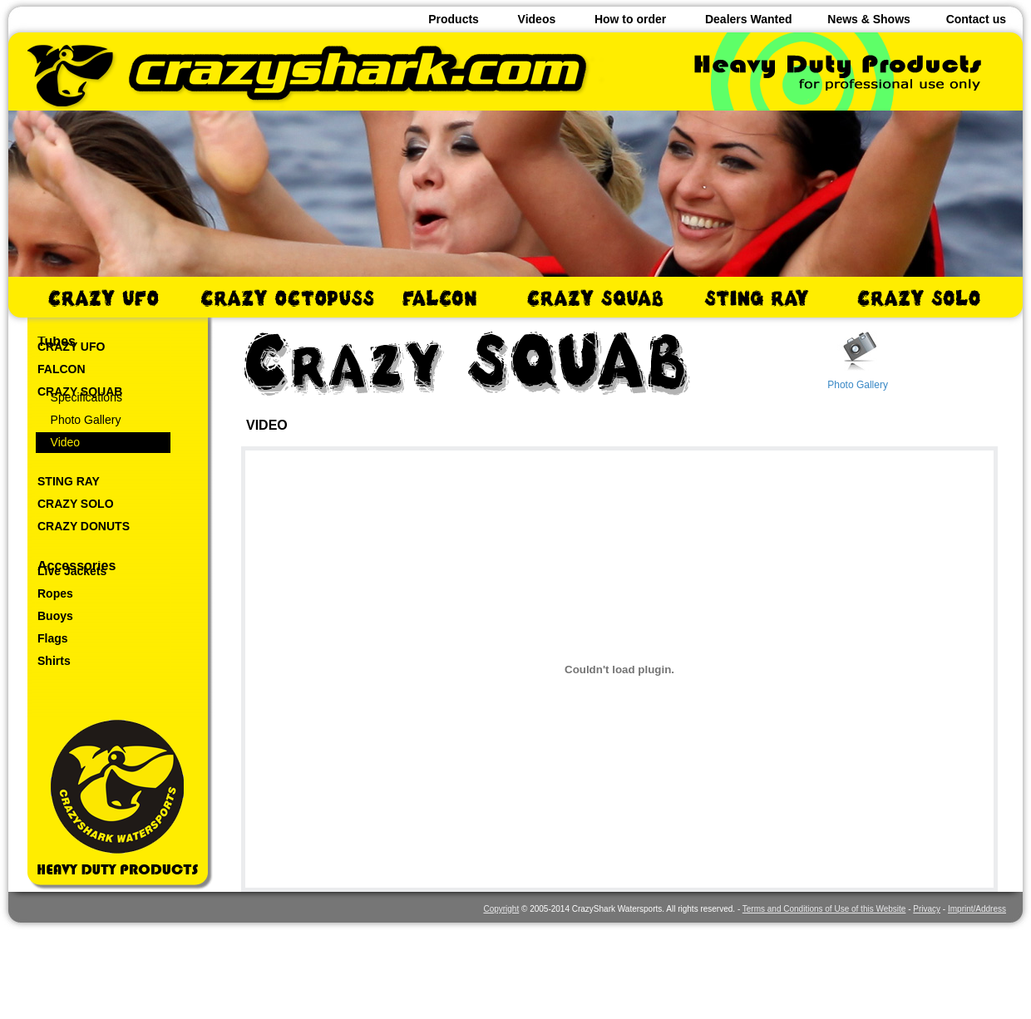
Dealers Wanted (748, 19)
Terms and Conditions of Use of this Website (824, 908)
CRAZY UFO (71, 346)
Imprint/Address (977, 908)
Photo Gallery (79, 419)
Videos (537, 19)
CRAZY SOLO (75, 503)
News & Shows (868, 19)
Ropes (55, 593)
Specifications (79, 397)
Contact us (976, 19)
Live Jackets (71, 571)
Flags (52, 638)
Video (58, 442)
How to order (630, 19)
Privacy (926, 908)
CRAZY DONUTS (83, 526)
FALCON (61, 369)
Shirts (54, 660)
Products (453, 19)
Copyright (501, 908)
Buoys (55, 616)
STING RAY (68, 481)
